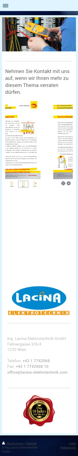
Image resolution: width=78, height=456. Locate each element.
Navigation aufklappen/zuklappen (39, 5)
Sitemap (31, 443)
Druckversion (13, 443)
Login (72, 443)
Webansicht (68, 448)
